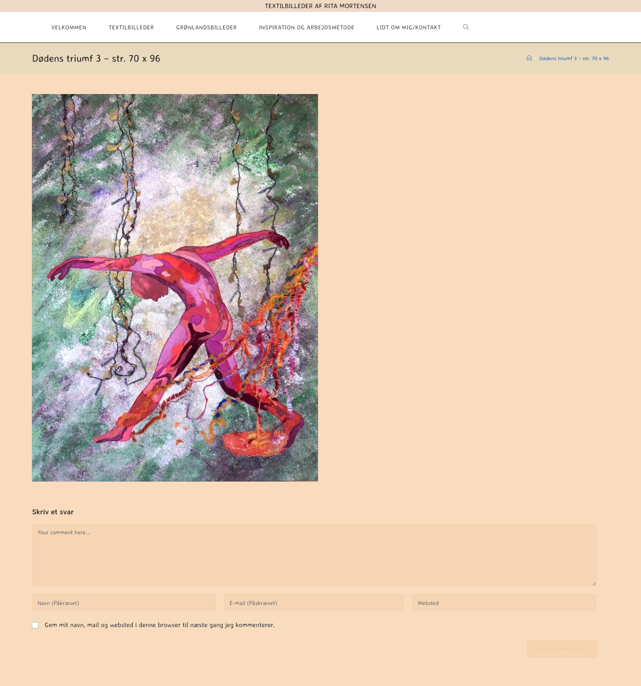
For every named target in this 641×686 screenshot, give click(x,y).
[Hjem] (529, 58)
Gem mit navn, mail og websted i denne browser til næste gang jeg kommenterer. (160, 625)
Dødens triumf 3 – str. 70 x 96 (574, 58)
